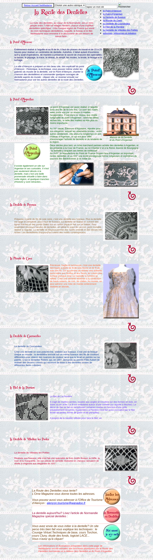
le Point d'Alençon (112, 10)
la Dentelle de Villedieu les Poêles (120, 30)
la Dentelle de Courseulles (116, 23)
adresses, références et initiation (119, 33)
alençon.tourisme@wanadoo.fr (66, 503)
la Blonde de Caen (112, 20)
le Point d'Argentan (112, 14)
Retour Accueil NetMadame (38, 5)
